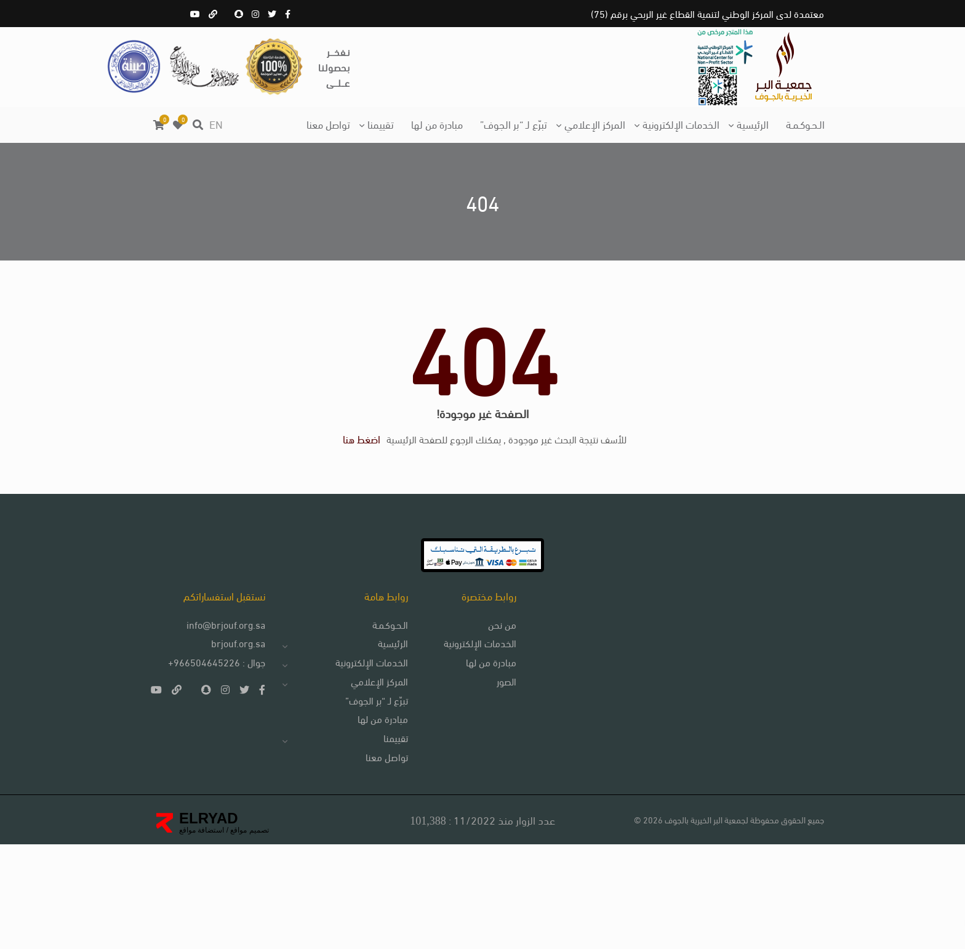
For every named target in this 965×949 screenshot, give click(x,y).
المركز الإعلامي (594, 123)
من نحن (484, 715)
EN (216, 123)
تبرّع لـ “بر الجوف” (513, 123)
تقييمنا (380, 123)
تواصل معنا (328, 123)
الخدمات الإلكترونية (681, 123)
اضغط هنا (353, 493)
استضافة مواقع (201, 935)
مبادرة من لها (437, 123)
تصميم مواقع (248, 935)
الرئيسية (753, 123)
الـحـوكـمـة (805, 123)
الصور (488, 776)
